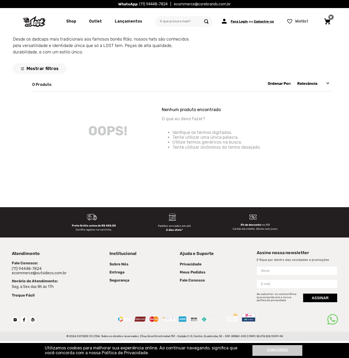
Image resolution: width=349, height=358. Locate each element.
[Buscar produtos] (206, 21)
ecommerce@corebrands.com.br (202, 4)
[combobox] (184, 21)
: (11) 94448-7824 (143, 4)
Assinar (320, 298)
